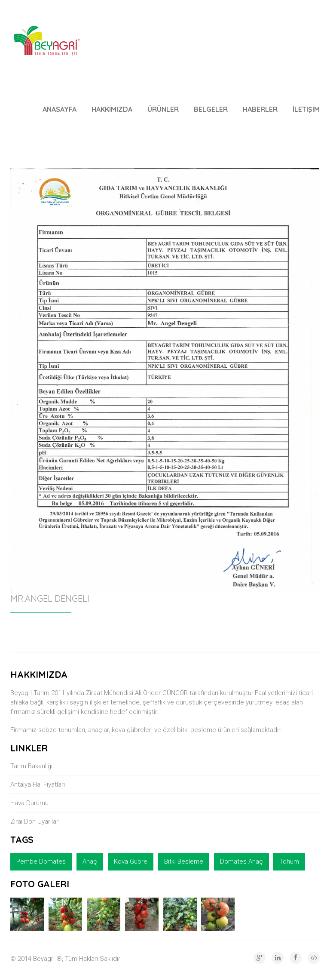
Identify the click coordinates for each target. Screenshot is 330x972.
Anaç (89, 861)
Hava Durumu (29, 803)
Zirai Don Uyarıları (35, 821)
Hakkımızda (112, 109)
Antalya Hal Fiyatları (37, 784)
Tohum (289, 861)
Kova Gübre (130, 861)
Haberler (260, 109)
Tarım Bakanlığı (31, 766)
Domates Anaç (241, 861)
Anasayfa (59, 109)
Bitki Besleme (183, 861)
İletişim (306, 109)
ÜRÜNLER (163, 109)
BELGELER (211, 109)
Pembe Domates (41, 861)
